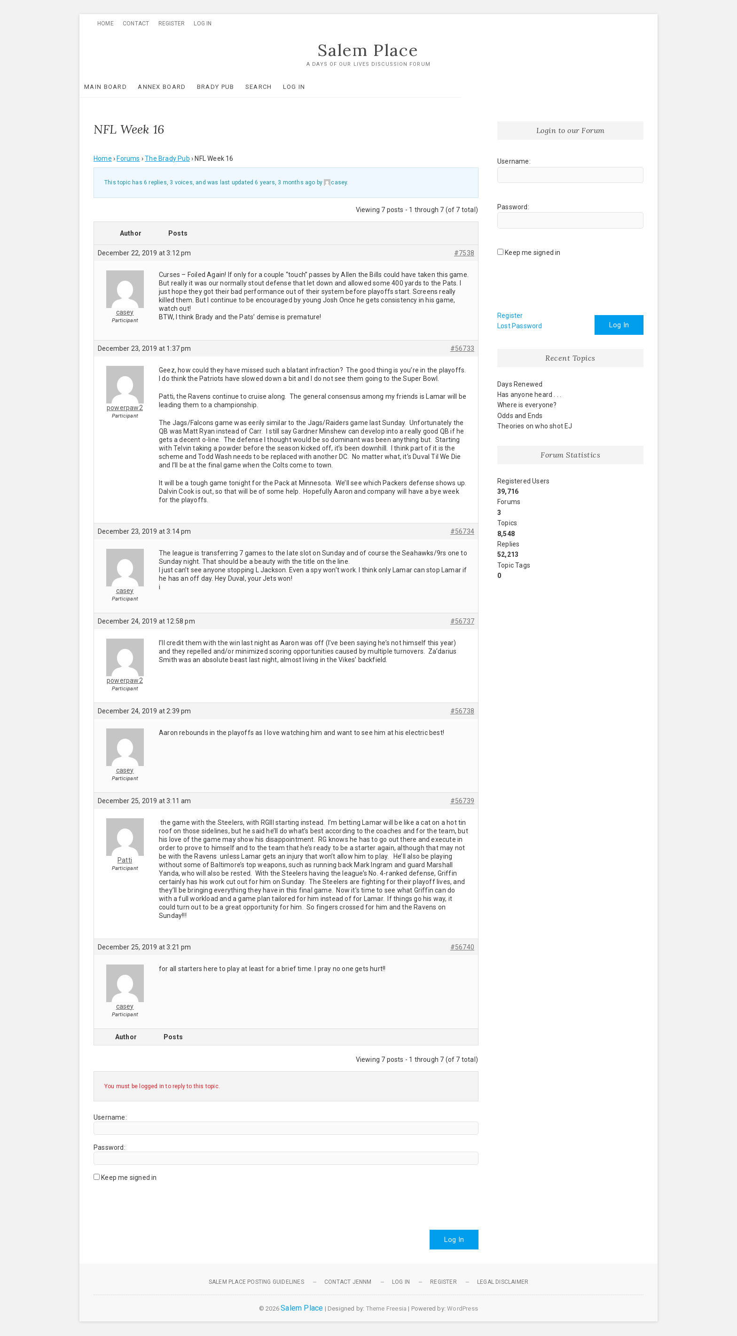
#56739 (462, 801)
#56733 (462, 348)
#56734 (462, 531)
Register (171, 23)
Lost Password (519, 326)
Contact (136, 23)
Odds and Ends (520, 416)
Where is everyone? (527, 405)
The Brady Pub (167, 159)
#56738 (462, 711)
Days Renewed (519, 384)
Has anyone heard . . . (529, 395)
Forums (128, 159)
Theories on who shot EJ (534, 426)
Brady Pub (230, 87)
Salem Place (368, 50)
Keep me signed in (129, 1178)
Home (105, 23)
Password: (109, 1148)
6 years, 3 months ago (285, 183)
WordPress (462, 1308)
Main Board (119, 87)
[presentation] (165, 1202)
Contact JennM (348, 1282)
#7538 (464, 253)
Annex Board (176, 87)
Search (272, 87)
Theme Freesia (386, 1308)
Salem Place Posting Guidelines (256, 1282)
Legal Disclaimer (502, 1282)
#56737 (462, 621)
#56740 (462, 947)
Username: (110, 1118)
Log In (203, 23)
